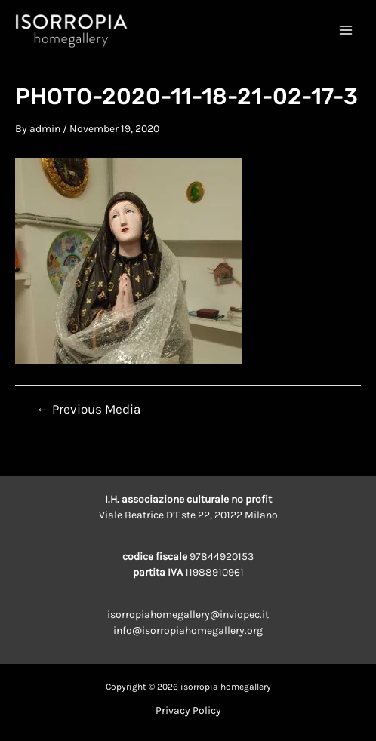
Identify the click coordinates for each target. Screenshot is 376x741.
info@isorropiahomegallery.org (188, 630)
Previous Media (88, 409)
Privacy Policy (188, 710)
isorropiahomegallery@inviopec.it (188, 614)
